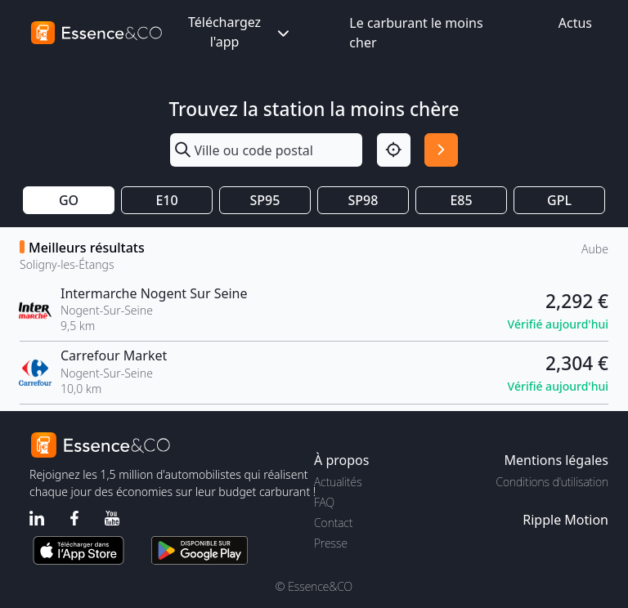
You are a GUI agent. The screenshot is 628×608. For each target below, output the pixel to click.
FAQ (324, 502)
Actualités (338, 482)
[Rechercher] (441, 150)
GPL (559, 200)
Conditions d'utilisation (552, 482)
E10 (166, 200)
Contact (333, 522)
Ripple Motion (565, 520)
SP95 (265, 200)
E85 (461, 200)
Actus (575, 23)
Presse (331, 543)
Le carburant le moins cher (415, 32)
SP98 (363, 200)
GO (68, 200)
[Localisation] (393, 150)
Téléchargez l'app (240, 32)
